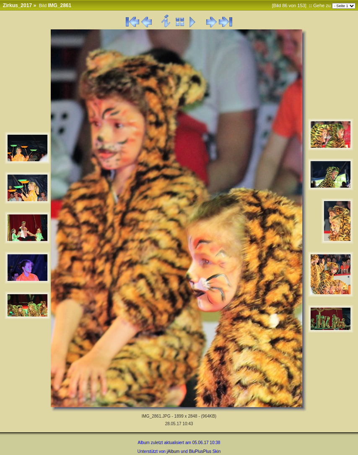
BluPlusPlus (200, 451)
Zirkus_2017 (17, 5)
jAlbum (173, 451)
